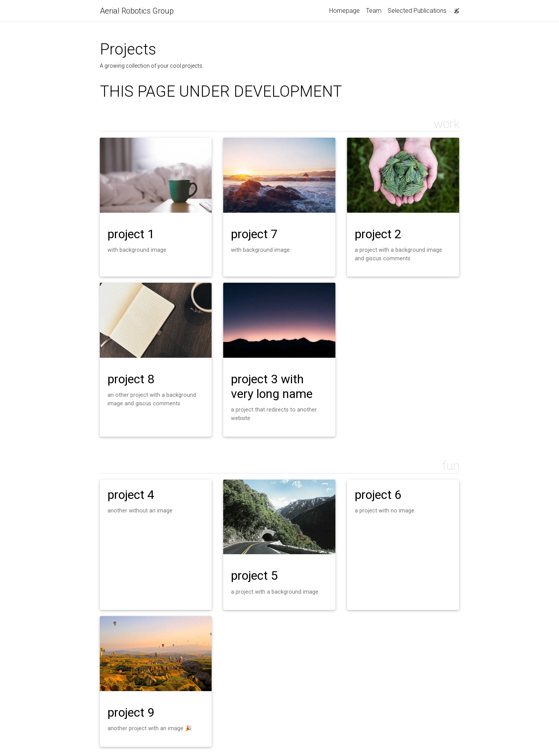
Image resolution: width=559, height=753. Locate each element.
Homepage (344, 10)
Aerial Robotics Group (137, 10)
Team (373, 10)
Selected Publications (417, 10)
